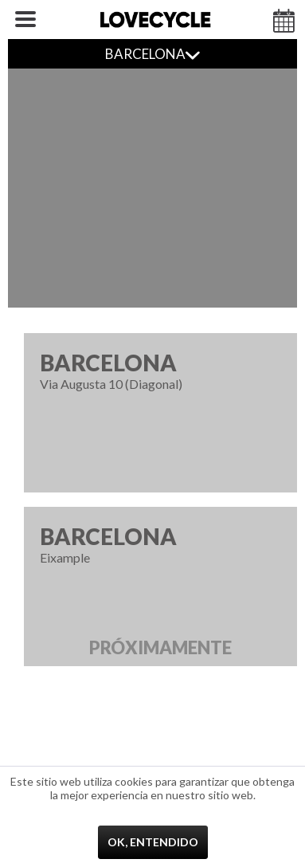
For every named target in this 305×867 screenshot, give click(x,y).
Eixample (160, 594)
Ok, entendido (153, 842)
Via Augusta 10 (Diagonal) (160, 370)
